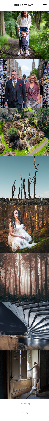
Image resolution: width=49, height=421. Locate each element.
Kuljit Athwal (24, 5)
